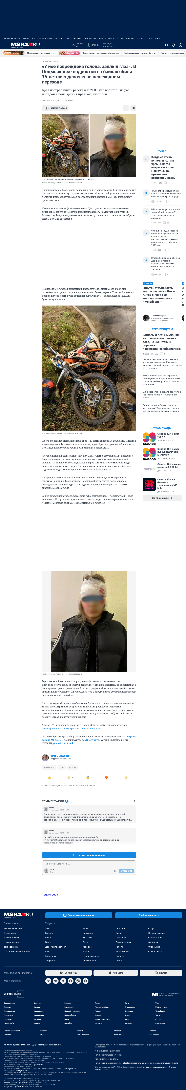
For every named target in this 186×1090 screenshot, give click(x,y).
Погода (58, 39)
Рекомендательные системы (106, 1059)
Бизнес (49, 933)
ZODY (149, 39)
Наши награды (11, 937)
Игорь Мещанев (60, 755)
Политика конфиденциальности (154, 1067)
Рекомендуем (162, 329)
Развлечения (122, 951)
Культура (87, 937)
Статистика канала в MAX (17, 951)
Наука (86, 951)
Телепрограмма (72, 39)
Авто (47, 928)
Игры (157, 39)
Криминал (88, 933)
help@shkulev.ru (22, 1071)
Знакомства (89, 39)
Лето (85, 942)
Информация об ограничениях (107, 1051)
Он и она (120, 928)
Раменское (49, 767)
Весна (48, 937)
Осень (119, 933)
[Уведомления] (173, 45)
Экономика (154, 947)
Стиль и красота (156, 933)
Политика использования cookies (108, 1055)
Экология (153, 942)
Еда (47, 951)
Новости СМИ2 (50, 895)
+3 (125, 848)
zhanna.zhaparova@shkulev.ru (16, 1083)
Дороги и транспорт (55, 947)
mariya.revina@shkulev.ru (24, 1075)
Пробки (141, 39)
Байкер (72, 767)
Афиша (102, 39)
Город (48, 942)
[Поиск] (166, 45)
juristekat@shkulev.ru (70, 1069)
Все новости (20, 64)
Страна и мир (155, 937)
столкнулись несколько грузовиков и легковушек (71, 728)
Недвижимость (12, 39)
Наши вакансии (12, 942)
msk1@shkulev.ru (36, 1065)
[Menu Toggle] (5, 45)
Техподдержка (11, 947)
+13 (124, 825)
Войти (52, 872)
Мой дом (87, 947)
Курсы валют (128, 39)
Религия (120, 956)
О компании (10, 933)
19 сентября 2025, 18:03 (52, 101)
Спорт (151, 928)
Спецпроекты (155, 951)
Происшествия (123, 942)
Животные (50, 956)
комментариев (55, 108)
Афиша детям (44, 39)
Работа (119, 947)
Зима (85, 928)
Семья (119, 960)
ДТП (62, 767)
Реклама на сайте (13, 928)
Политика (121, 937)
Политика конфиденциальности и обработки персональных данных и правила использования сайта (136, 1063)
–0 (133, 825)
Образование (89, 960)
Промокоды (29, 39)
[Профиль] (180, 45)
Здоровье (50, 960)
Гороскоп (113, 39)
